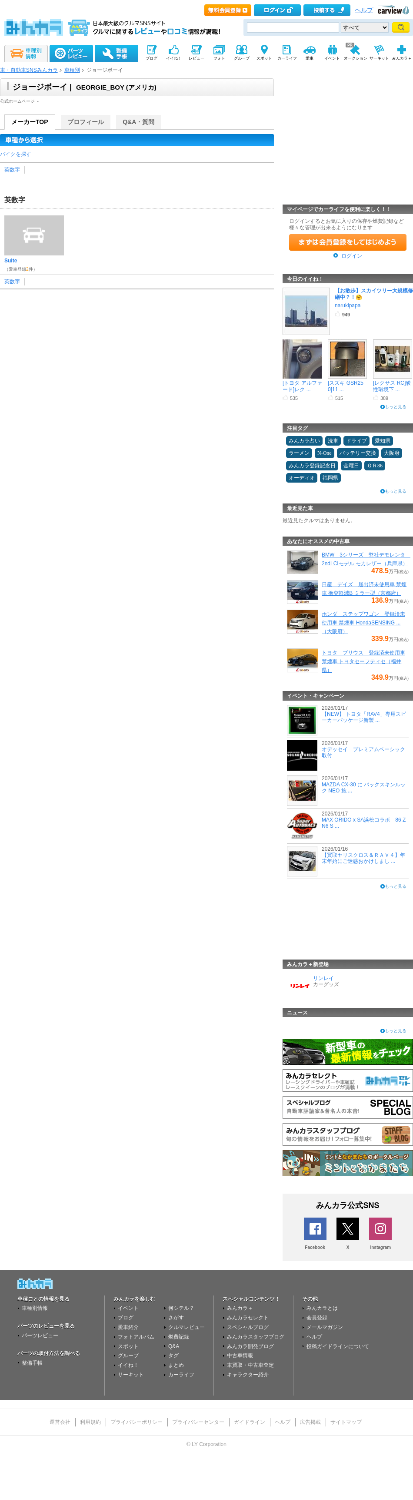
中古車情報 (240, 1355)
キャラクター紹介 (248, 1375)
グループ (128, 1355)
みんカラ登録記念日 (312, 466)
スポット (128, 1346)
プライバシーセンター (198, 1422)
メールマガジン (324, 1327)
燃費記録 (178, 1337)
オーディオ (302, 478)
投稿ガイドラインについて (337, 1346)
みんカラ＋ (240, 1308)
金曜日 (351, 466)
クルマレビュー (186, 1327)
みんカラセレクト (248, 1318)
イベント (128, 1308)
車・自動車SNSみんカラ (29, 70)
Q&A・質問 (138, 121)
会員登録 (316, 1318)
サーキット (131, 1375)
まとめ (176, 1365)
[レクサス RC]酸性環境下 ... (392, 386)
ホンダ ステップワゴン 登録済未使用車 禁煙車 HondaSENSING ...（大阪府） (363, 622)
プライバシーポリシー (136, 1422)
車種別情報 (35, 1308)
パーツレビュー (40, 1335)
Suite (10, 261)
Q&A (173, 1346)
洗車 (333, 441)
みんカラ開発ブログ (250, 1346)
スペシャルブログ (248, 1327)
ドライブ (356, 441)
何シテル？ (181, 1308)
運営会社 (60, 1422)
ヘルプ (364, 10)
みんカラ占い (304, 441)
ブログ (125, 1318)
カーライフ (181, 1375)
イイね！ (128, 1365)
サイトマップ (346, 1422)
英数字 (12, 170)
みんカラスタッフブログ (255, 1337)
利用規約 (90, 1422)
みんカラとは (322, 1308)
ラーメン (299, 453)
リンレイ (323, 978)
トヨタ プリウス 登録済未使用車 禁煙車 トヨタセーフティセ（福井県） (363, 661)
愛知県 (382, 441)
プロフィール (85, 121)
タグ (173, 1355)
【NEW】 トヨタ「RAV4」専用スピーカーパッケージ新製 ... (364, 717)
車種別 (72, 70)
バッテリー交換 (358, 453)
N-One (324, 453)
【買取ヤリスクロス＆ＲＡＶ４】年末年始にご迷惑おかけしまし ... (363, 858)
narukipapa (347, 305)
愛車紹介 (128, 1327)
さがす (176, 1318)
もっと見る (395, 406)
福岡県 (330, 478)
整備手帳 (32, 1363)
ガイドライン (249, 1422)
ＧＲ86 (375, 466)
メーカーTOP (29, 121)
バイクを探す (15, 154)
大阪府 (392, 453)
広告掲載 (310, 1422)
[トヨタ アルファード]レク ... (302, 386)
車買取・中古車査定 (250, 1365)
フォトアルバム (136, 1337)
